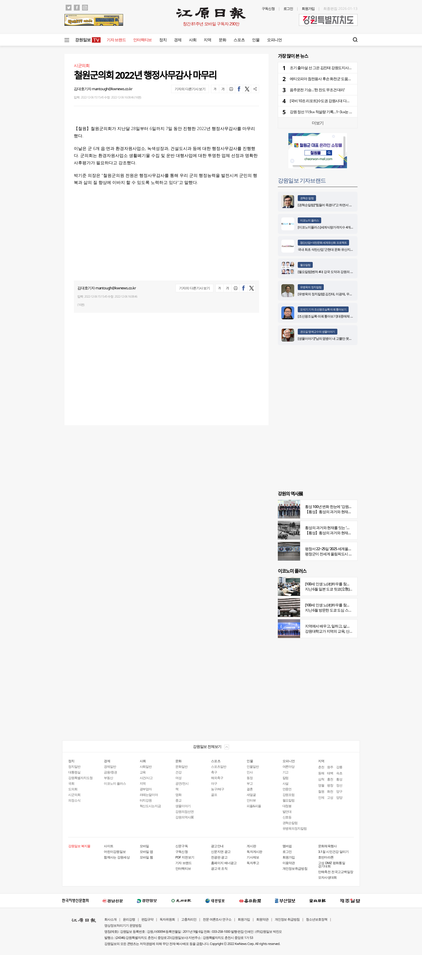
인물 (255, 39)
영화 (178, 794)
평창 (330, 785)
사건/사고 (146, 778)
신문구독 (181, 846)
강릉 (339, 767)
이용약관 (289, 863)
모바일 (144, 846)
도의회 (72, 789)
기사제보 (253, 857)
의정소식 (74, 800)
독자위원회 (167, 919)
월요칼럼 (305, 265)
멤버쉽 (287, 846)
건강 (178, 772)
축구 (214, 772)
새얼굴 (251, 794)
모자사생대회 (327, 877)
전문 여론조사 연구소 (217, 919)
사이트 (108, 846)
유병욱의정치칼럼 (295, 828)
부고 (250, 783)
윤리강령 (129, 919)
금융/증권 (110, 772)
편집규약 (147, 919)
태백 (330, 773)
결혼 (250, 789)
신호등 (287, 817)
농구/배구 (217, 789)
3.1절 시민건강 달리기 (333, 851)
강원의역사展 (184, 817)
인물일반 (253, 766)
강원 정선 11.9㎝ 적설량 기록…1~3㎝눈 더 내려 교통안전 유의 (336, 111)
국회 (71, 783)
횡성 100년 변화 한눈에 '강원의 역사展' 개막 (338, 506)
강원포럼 (289, 794)
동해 (321, 773)
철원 (321, 791)
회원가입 (308, 8)
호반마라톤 (326, 857)
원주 (330, 767)
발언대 (287, 811)
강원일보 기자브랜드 (302, 180)
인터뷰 (251, 800)
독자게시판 (254, 851)
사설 (286, 783)
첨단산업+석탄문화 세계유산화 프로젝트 (323, 243)
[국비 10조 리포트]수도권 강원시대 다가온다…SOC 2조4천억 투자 (339, 100)
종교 (178, 800)
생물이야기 (183, 806)
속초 (339, 773)
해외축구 (217, 778)
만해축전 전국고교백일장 (335, 871)
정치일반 (74, 766)
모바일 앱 (146, 851)
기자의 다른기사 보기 (190, 88)
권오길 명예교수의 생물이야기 (317, 332)
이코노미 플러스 (309, 220)
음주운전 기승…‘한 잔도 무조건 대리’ (317, 89)
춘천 (321, 767)
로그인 (288, 8)
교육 (143, 772)
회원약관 (262, 919)
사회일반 (146, 766)
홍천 (330, 779)
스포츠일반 (218, 766)
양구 (339, 791)
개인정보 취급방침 (287, 919)
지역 (207, 39)
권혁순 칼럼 (307, 198)
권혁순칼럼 (290, 823)
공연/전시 (181, 783)
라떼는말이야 (149, 794)
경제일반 (110, 766)
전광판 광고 (219, 857)
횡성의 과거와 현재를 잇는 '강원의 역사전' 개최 (340, 527)
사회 (192, 39)
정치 (162, 39)
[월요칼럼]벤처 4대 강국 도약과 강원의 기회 (327, 271)
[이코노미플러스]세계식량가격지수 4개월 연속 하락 (332, 227)
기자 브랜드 (116, 39)
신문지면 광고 (220, 851)
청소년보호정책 (316, 919)
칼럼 (286, 778)
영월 (321, 785)
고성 (330, 797)
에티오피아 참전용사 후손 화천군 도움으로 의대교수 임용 (333, 78)
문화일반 (181, 766)
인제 (321, 797)
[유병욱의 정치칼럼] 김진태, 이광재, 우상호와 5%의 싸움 (335, 294)
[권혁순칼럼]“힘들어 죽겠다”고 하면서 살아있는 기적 (333, 205)
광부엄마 (146, 789)
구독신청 (268, 8)
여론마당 (289, 766)
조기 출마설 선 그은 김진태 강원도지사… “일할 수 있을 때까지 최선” (341, 67)
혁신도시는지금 (150, 806)
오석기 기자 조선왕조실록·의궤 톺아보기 (323, 309)
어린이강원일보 (115, 851)
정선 (339, 785)
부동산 (108, 778)
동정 (250, 778)
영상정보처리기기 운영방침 (122, 925)
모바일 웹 (146, 857)
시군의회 (74, 794)
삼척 (321, 779)
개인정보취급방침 (295, 868)
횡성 (339, 779)
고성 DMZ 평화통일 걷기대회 (331, 864)
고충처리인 (188, 919)
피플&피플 (254, 806)
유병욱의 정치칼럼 (310, 287)
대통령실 (74, 772)
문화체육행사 (327, 846)
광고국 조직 (219, 868)
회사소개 (110, 919)
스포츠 (239, 39)
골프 (214, 794)
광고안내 (217, 846)
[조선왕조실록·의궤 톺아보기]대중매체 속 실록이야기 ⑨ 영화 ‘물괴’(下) (345, 316)
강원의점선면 (184, 811)
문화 (222, 39)
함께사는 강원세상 (117, 857)
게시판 (251, 846)
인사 (250, 772)
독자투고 (253, 863)
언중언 (287, 789)
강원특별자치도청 (80, 778)
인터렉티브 (142, 39)
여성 (178, 778)
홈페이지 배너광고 (224, 863)
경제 (177, 39)
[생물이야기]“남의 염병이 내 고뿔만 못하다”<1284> (331, 338)
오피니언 (274, 39)
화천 (330, 791)
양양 (339, 797)
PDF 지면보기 (184, 857)
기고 (286, 772)
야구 (214, 783)
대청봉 (287, 806)
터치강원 (146, 800)
